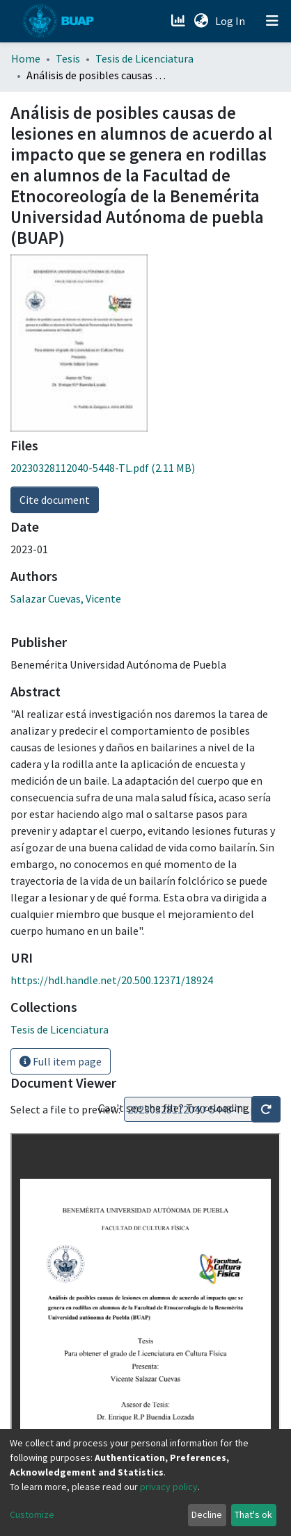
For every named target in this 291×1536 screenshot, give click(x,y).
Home (25, 58)
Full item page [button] (60, 1061)
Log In (231, 21)
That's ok (253, 1514)
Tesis (68, 58)
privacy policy (169, 1486)
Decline (206, 1514)
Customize (32, 1514)
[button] (200, 21)
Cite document (54, 500)
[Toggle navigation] (272, 21)
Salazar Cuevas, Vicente (65, 598)
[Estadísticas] (179, 21)
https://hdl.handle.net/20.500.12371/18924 (111, 980)
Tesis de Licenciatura (144, 58)
